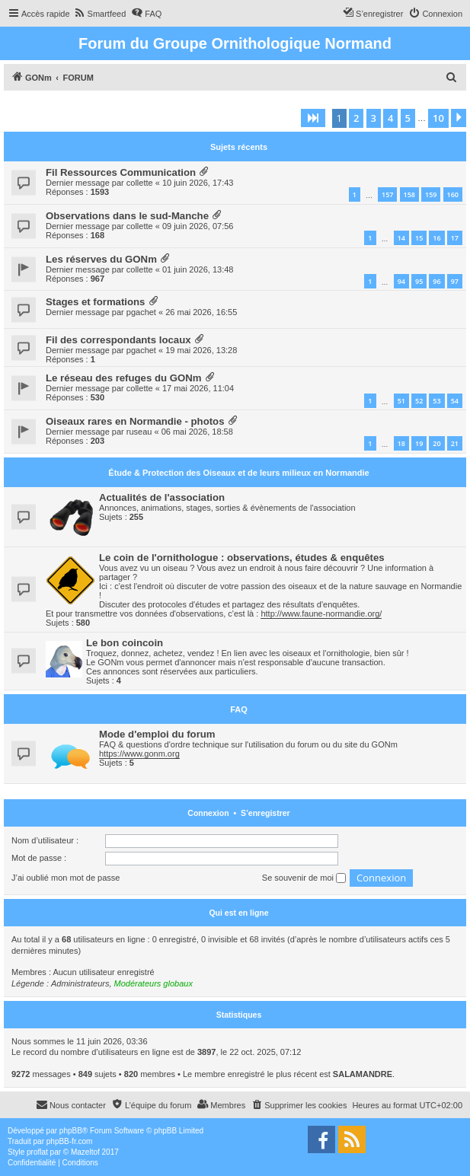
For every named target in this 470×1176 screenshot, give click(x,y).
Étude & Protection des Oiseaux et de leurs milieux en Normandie (238, 472)
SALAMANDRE (362, 1074)
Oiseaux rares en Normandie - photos (135, 421)
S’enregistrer (265, 812)
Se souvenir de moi (304, 878)
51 (401, 401)
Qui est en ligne (238, 912)
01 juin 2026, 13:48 (198, 269)
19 (419, 443)
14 (401, 238)
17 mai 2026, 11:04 (198, 388)
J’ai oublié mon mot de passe (65, 877)
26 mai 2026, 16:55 (201, 312)
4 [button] (390, 118)
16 (436, 238)
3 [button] (373, 118)
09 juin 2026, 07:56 (198, 226)
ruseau (139, 431)
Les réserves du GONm (101, 259)
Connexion (208, 812)
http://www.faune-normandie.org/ (321, 613)
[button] (313, 118)
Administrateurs (80, 983)
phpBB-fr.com (69, 1141)
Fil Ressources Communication (121, 172)
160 (453, 194)
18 (401, 443)
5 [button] (408, 118)
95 (419, 281)
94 (401, 281)
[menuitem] (100, 14)
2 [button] (356, 118)
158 (409, 194)
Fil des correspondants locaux (118, 340)
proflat (37, 1152)
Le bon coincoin (124, 643)
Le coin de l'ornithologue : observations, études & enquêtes (242, 557)
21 (455, 443)
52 (419, 401)
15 (419, 238)
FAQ (239, 709)
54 (455, 401)
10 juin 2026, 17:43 (198, 182)
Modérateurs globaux (153, 983)
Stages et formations (95, 302)
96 (436, 281)
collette (139, 182)
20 (436, 443)
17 (455, 238)
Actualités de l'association (162, 497)
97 (455, 281)
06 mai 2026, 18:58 (197, 431)
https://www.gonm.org (139, 753)
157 (387, 194)
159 (430, 194)
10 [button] (438, 118)
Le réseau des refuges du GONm (123, 378)
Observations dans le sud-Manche (127, 215)
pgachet (141, 312)
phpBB (70, 1131)
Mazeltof (85, 1152)
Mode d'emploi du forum (157, 734)
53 (436, 401)
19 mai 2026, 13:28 (201, 350)
